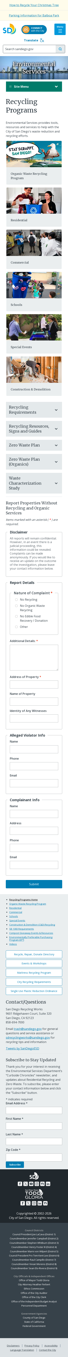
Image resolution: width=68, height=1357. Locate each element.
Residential (19, 220)
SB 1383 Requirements (21, 928)
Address (15, 823)
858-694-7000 (15, 1022)
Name (14, 741)
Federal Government (34, 1326)
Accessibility (51, 1345)
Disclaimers (13, 1345)
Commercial (20, 262)
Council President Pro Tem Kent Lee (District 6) (34, 1255)
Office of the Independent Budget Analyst (34, 1301)
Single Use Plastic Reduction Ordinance (34, 991)
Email (13, 775)
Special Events (21, 347)
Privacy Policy (31, 1345)
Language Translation (22, 1350)
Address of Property (24, 677)
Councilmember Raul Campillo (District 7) (34, 1259)
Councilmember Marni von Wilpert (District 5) (34, 1251)
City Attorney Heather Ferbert (34, 1284)
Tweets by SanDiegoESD (22, 1048)
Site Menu (30, 87)
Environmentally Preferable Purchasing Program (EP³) (30, 939)
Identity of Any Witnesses (28, 711)
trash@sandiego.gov (28, 1029)
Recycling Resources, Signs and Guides (30, 429)
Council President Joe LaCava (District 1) (34, 1234)
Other (24, 627)
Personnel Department (34, 1305)
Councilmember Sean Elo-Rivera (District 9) (34, 1268)
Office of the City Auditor (34, 1293)
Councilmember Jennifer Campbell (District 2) (34, 1238)
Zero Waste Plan (30, 445)
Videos (13, 944)
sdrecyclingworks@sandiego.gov (28, 1038)
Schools (16, 305)
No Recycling (28, 600)
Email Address (17, 1103)
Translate (34, 40)
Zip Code (13, 1150)
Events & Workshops (34, 963)
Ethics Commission (34, 1288)
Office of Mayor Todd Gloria (34, 1280)
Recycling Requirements (30, 410)
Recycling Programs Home (23, 899)
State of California (34, 1321)
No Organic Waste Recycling (32, 608)
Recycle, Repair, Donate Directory (34, 954)
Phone (14, 759)
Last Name (14, 1134)
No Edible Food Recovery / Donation (34, 618)
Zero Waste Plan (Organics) (30, 462)
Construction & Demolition (30, 389)
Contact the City (47, 1350)
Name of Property (22, 694)
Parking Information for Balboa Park (34, 15)
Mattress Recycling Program (34, 972)
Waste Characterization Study (30, 483)
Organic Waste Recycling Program (27, 903)
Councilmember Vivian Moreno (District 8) (34, 1264)
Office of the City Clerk (34, 1297)
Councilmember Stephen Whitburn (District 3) (34, 1242)
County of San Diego (34, 1317)
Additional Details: (23, 641)
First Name (14, 1119)
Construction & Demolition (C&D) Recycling (32, 924)
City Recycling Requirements (34, 982)
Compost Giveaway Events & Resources (31, 933)
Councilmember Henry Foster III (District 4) (34, 1247)
